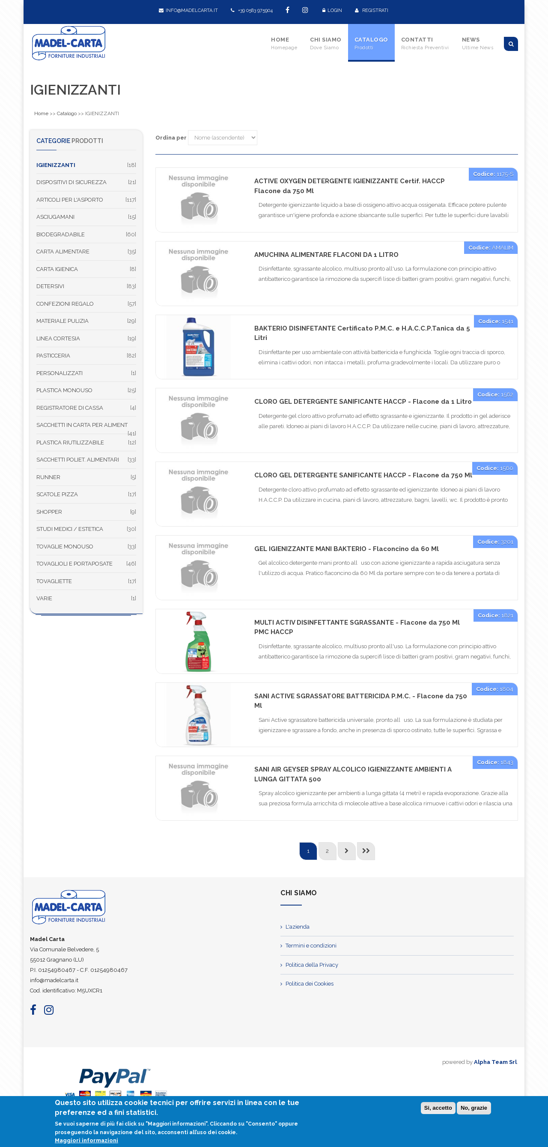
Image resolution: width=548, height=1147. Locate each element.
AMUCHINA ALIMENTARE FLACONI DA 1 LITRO (326, 255)
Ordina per (171, 137)
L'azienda (298, 927)
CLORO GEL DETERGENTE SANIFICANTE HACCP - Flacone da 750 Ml (363, 475)
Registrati (371, 10)
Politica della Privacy (312, 965)
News (478, 43)
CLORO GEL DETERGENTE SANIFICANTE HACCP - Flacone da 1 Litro (363, 401)
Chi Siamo (326, 43)
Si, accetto (438, 1109)
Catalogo (371, 43)
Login (332, 10)
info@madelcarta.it (188, 10)
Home (284, 43)
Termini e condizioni (311, 945)
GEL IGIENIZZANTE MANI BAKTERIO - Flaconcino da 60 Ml (346, 549)
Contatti (425, 43)
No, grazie (474, 1109)
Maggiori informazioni (86, 1141)
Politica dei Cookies (310, 983)
